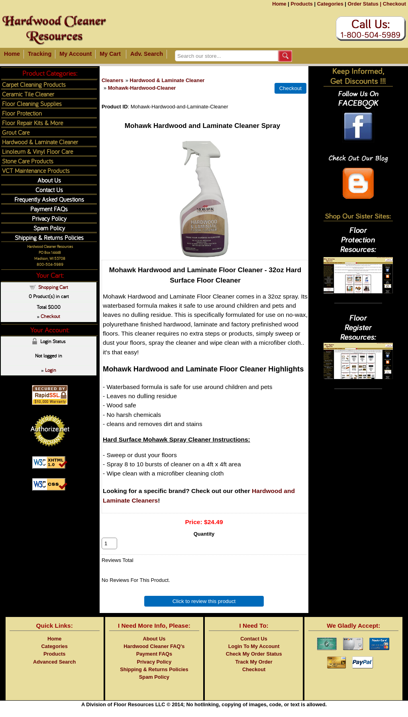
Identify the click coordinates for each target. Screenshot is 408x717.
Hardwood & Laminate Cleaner (167, 80)
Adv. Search (146, 54)
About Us (49, 180)
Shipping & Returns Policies (49, 237)
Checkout (394, 4)
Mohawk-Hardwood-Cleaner (142, 88)
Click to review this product (204, 610)
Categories (330, 4)
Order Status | (364, 4)
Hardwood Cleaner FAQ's (154, 655)
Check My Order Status (254, 663)
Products (301, 4)
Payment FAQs (49, 209)
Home (279, 4)
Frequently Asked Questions (49, 199)
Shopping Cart (53, 287)
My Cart (110, 54)
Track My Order (254, 671)
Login (50, 370)
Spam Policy (49, 228)
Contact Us (49, 190)
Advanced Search (54, 671)
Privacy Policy (49, 218)
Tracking (39, 54)
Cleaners (113, 80)
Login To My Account (254, 655)
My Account (75, 54)
